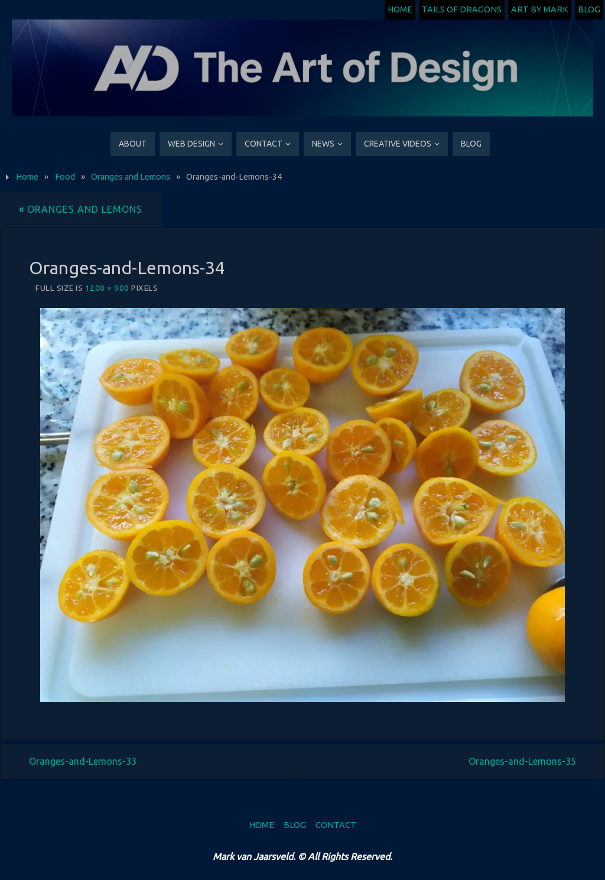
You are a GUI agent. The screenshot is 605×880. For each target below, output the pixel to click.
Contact (335, 825)
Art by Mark (539, 9)
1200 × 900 (107, 288)
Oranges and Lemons (130, 176)
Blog (589, 9)
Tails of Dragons (462, 9)
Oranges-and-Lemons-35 (522, 761)
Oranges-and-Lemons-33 (82, 761)
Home (400, 9)
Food (65, 176)
